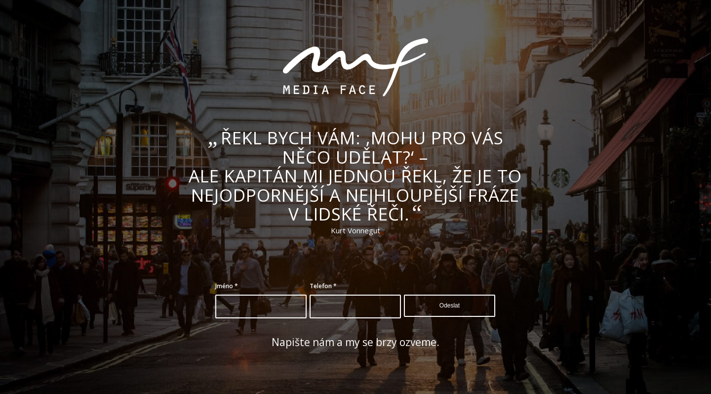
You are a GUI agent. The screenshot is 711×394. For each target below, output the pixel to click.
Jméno (226, 286)
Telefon (323, 286)
